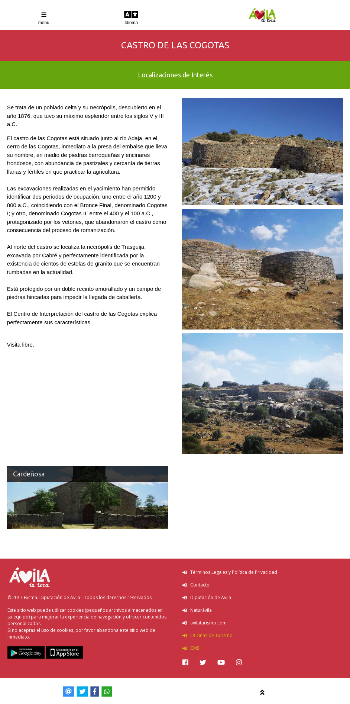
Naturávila (197, 610)
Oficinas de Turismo (207, 635)
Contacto (196, 585)
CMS (190, 648)
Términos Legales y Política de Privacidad (229, 572)
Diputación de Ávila (206, 597)
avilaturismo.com (204, 623)
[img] (185, 662)
